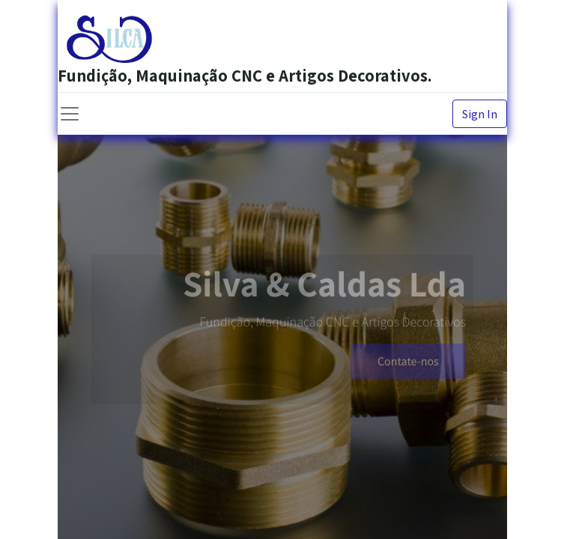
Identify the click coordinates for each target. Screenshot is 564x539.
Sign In (479, 113)
